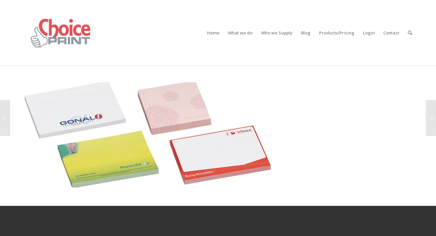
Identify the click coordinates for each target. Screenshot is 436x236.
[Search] (410, 33)
